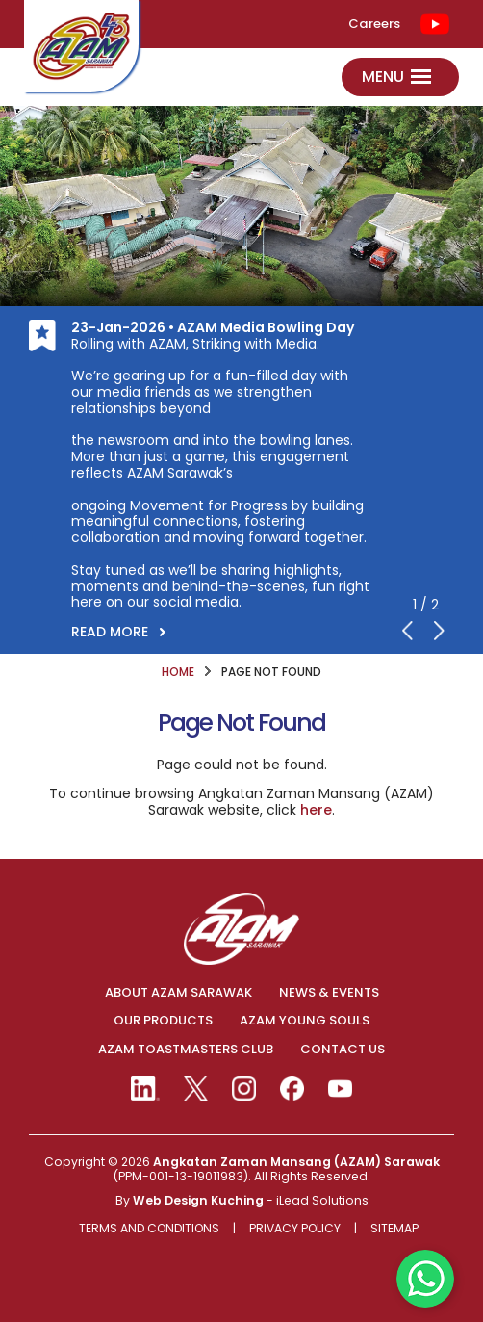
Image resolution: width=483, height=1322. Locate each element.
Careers (374, 24)
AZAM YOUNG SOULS (304, 1020)
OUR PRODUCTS (163, 1020)
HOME (178, 672)
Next (439, 630)
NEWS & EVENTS (329, 992)
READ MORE (109, 631)
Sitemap (394, 1229)
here (316, 809)
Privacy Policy (295, 1229)
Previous (408, 630)
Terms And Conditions (149, 1229)
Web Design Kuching (198, 1200)
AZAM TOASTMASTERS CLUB (185, 1049)
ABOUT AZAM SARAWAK (178, 992)
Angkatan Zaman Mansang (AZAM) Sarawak (296, 1162)
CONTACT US (342, 1049)
